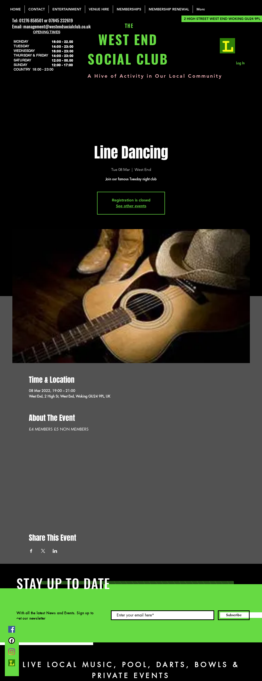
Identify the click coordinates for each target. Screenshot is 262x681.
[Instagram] (11, 651)
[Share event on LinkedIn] (55, 551)
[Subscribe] (234, 615)
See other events (131, 206)
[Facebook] (11, 629)
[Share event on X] (43, 551)
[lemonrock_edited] (227, 45)
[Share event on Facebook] (31, 551)
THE (128, 26)
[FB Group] (11, 640)
